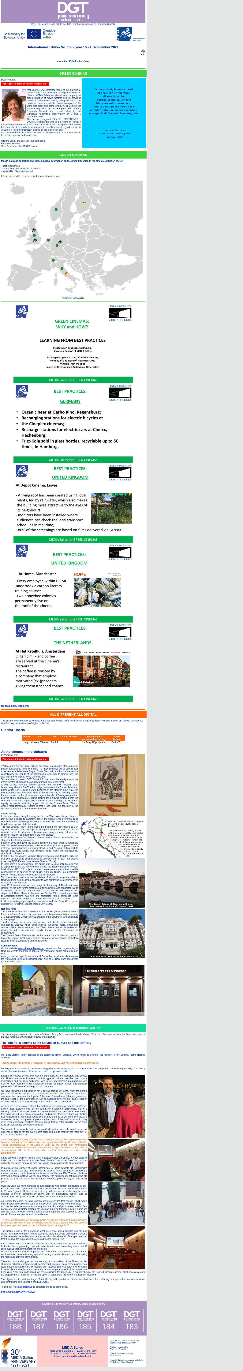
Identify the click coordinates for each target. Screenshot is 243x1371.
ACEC (50, 911)
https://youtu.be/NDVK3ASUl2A (18, 1291)
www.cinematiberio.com (31, 948)
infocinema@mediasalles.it (76, 1356)
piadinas (27, 1287)
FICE (14, 861)
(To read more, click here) (15, 706)
